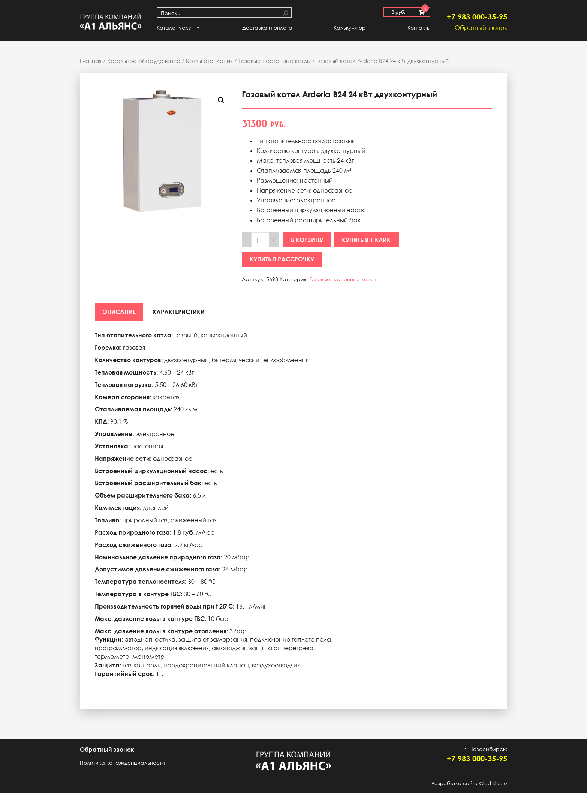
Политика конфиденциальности (122, 762)
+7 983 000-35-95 (477, 16)
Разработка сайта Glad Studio (469, 783)
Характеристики (178, 312)
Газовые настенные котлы (274, 60)
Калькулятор (350, 27)
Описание (119, 312)
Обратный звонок (481, 27)
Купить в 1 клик (366, 240)
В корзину (307, 240)
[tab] (119, 312)
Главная (91, 60)
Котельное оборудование (143, 60)
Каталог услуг (179, 27)
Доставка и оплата (267, 27)
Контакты (418, 27)
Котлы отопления (209, 60)
